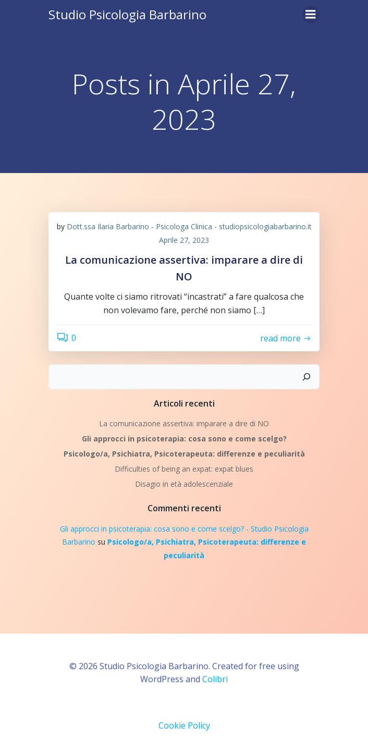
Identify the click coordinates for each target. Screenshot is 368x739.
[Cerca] (306, 377)
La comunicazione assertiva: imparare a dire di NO (184, 423)
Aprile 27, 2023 (184, 240)
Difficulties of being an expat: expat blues (184, 469)
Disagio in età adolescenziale (184, 484)
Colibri (215, 679)
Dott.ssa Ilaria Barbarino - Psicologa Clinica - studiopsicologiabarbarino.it (189, 226)
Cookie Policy (184, 725)
